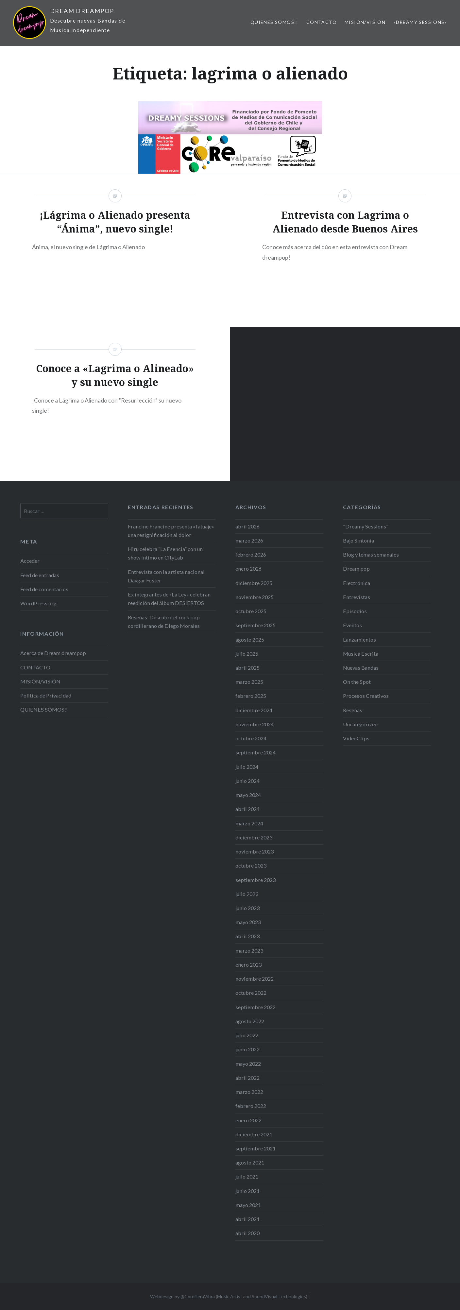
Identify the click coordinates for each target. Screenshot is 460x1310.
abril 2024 (247, 809)
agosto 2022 (249, 1021)
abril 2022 (247, 1078)
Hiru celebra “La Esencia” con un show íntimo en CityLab (165, 553)
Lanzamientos (359, 639)
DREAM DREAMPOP (82, 10)
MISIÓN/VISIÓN (365, 22)
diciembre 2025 (253, 583)
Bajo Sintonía (358, 540)
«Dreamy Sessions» (420, 22)
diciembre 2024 (253, 710)
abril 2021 (247, 1219)
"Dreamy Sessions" (365, 526)
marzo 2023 (249, 950)
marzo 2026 (249, 540)
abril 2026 (247, 526)
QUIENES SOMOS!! (274, 22)
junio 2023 (247, 908)
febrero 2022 (250, 1106)
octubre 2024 (250, 738)
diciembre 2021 (253, 1134)
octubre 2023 (250, 865)
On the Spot (357, 682)
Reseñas (352, 710)
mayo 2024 (248, 795)
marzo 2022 (249, 1092)
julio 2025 (246, 653)
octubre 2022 (250, 993)
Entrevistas (356, 597)
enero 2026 (248, 568)
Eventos (352, 625)
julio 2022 (246, 1035)
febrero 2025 (250, 696)
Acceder (30, 561)
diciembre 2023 (253, 837)
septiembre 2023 (255, 880)
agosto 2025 (249, 639)
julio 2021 (246, 1176)
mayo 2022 (248, 1063)
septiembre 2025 (255, 625)
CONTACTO (321, 22)
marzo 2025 (249, 682)
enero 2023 (248, 964)
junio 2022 (247, 1049)
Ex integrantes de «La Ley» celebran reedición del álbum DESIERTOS (169, 598)
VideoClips (356, 738)
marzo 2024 (249, 823)
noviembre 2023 (254, 851)
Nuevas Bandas (361, 667)
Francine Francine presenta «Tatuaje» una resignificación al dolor (171, 530)
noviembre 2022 (254, 978)
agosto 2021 (249, 1162)
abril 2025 (247, 667)
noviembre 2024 (254, 724)
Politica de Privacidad (45, 695)
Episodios (355, 611)
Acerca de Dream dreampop (53, 653)
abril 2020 (247, 1233)
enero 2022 (248, 1120)
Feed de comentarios (44, 589)
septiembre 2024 (255, 752)
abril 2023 (247, 936)
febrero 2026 (250, 554)
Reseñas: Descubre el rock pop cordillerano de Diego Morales (164, 621)
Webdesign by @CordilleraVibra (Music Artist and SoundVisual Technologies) (228, 1296)
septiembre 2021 (255, 1148)
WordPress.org (38, 603)
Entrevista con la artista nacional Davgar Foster (166, 576)
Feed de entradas (39, 575)
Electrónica (356, 583)
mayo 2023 (248, 922)
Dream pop (356, 568)
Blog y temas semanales (371, 554)
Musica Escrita (360, 653)
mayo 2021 (248, 1205)
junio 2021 (247, 1191)
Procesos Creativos (366, 696)
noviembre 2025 (254, 597)
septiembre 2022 (255, 1007)
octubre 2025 (250, 611)
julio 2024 (246, 767)
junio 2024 (247, 781)
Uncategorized (360, 724)
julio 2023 (246, 894)
